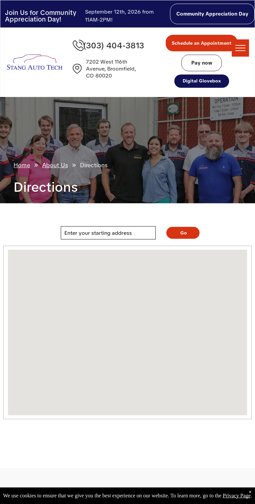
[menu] (240, 48)
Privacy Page (237, 495)
